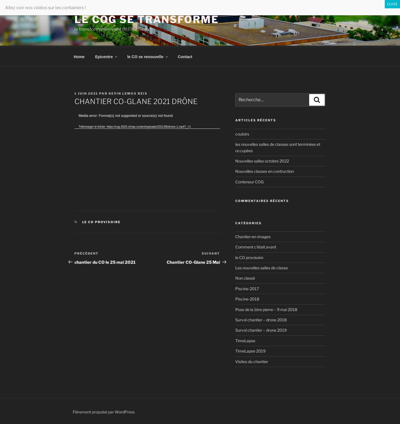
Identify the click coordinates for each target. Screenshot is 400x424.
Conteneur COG (249, 181)
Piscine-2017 (247, 287)
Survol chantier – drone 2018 (261, 319)
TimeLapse (245, 339)
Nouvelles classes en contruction (264, 170)
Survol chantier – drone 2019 (261, 329)
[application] (147, 153)
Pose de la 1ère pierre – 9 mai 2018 (266, 308)
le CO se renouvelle (148, 56)
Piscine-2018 (247, 298)
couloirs (242, 133)
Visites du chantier (251, 360)
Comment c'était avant (255, 246)
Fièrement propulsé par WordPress (104, 411)
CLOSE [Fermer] (392, 4)
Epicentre (106, 56)
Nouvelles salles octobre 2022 (262, 160)
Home (79, 56)
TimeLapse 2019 (250, 350)
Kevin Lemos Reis (128, 93)
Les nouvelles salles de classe (261, 267)
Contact (185, 56)
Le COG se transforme (146, 19)
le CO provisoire (101, 221)
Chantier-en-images (253, 235)
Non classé (245, 277)
